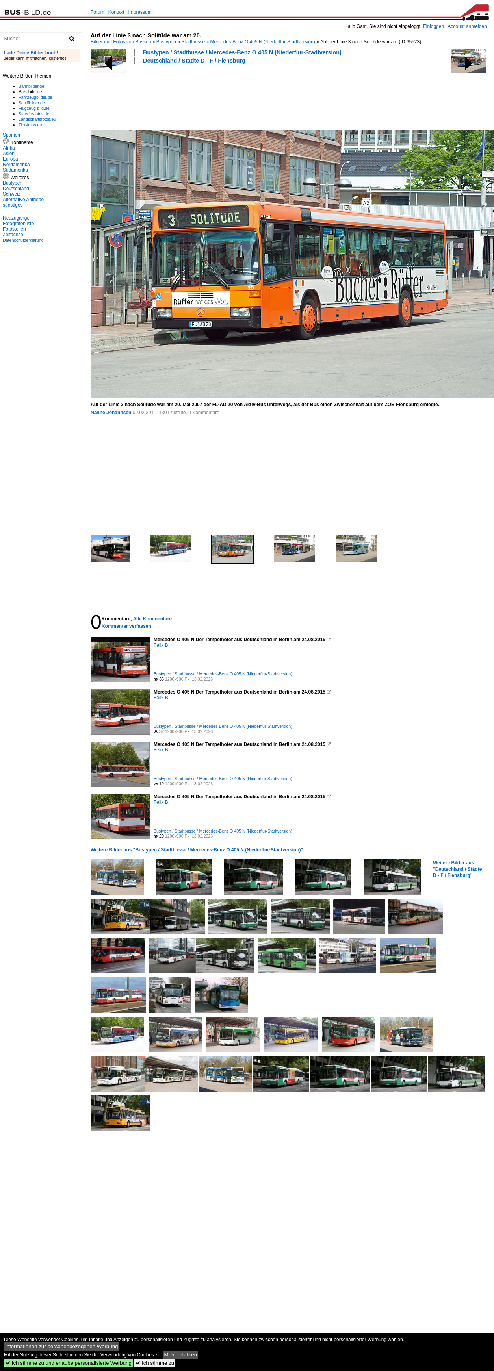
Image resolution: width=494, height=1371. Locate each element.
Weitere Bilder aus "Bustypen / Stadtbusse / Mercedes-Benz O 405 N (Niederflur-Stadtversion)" (197, 850)
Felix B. (161, 645)
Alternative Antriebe (23, 199)
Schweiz (11, 194)
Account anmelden (467, 26)
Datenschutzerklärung (23, 240)
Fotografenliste (18, 223)
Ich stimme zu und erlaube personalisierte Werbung (68, 1363)
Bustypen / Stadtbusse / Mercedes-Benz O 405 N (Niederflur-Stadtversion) (242, 52)
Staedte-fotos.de (34, 113)
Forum (97, 12)
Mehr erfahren (180, 1355)
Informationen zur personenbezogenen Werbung (61, 1346)
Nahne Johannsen (111, 412)
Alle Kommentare (152, 619)
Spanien (11, 135)
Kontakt (116, 12)
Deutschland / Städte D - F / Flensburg (194, 60)
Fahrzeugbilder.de (35, 97)
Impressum (139, 12)
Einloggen (433, 26)
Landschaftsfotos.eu (37, 119)
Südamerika (15, 170)
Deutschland (16, 188)
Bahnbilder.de (31, 86)
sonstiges (13, 205)
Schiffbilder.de (32, 102)
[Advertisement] (234, 95)
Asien (9, 153)
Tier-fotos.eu (30, 124)
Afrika (9, 148)
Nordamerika (16, 164)
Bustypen (166, 41)
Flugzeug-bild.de (34, 108)
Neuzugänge (16, 218)
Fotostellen (14, 229)
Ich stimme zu (154, 1363)
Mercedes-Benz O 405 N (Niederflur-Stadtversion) (262, 41)
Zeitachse (13, 234)
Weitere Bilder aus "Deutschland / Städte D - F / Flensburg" (457, 869)
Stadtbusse (193, 41)
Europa (10, 159)
